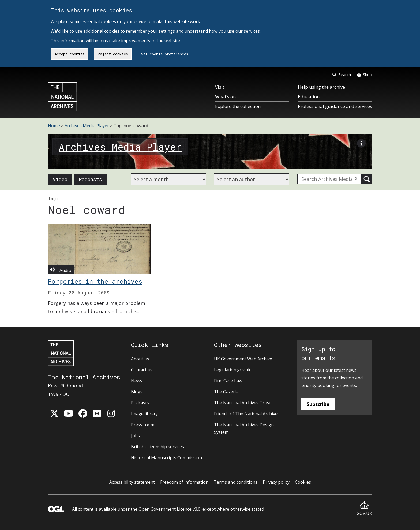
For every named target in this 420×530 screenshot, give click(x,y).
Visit (219, 87)
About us (140, 359)
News (136, 381)
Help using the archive (321, 87)
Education (309, 97)
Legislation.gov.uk (232, 370)
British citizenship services (157, 447)
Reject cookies (113, 54)
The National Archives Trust (242, 403)
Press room (142, 425)
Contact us (141, 370)
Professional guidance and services (335, 106)
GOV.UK (364, 508)
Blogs (136, 392)
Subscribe (318, 404)
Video (60, 179)
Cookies (303, 482)
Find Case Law (228, 381)
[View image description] (361, 145)
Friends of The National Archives (247, 414)
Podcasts (90, 179)
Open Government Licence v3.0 (169, 509)
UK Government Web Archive (243, 359)
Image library (144, 414)
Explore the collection (238, 106)
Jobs (135, 436)
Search (341, 74)
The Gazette (226, 392)
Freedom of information (184, 482)
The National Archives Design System (244, 428)
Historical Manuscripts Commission (166, 458)
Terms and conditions (235, 482)
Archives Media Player (87, 126)
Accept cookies (70, 54)
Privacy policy (276, 482)
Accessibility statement (132, 482)
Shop (364, 74)
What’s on (225, 97)
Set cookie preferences (164, 54)
